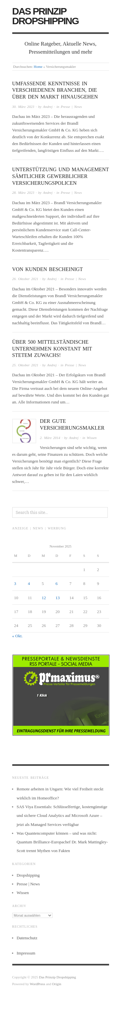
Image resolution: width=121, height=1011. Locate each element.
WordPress (37, 984)
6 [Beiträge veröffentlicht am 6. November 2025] (56, 583)
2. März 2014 (50, 438)
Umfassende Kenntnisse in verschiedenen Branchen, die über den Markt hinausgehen (55, 90)
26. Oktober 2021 (25, 279)
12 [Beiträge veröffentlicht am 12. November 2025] (44, 597)
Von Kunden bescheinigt (47, 269)
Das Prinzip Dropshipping (45, 16)
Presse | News (71, 107)
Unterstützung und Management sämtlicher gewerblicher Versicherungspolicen (60, 176)
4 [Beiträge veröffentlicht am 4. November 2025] (29, 583)
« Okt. (17, 635)
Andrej (48, 107)
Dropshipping (28, 875)
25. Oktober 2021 (25, 365)
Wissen (92, 438)
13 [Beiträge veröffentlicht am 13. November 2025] (57, 597)
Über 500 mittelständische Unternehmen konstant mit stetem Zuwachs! (52, 348)
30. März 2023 (23, 107)
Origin (56, 984)
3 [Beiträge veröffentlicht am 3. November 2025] (15, 583)
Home (38, 66)
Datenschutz (27, 937)
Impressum (26, 953)
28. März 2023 (23, 192)
